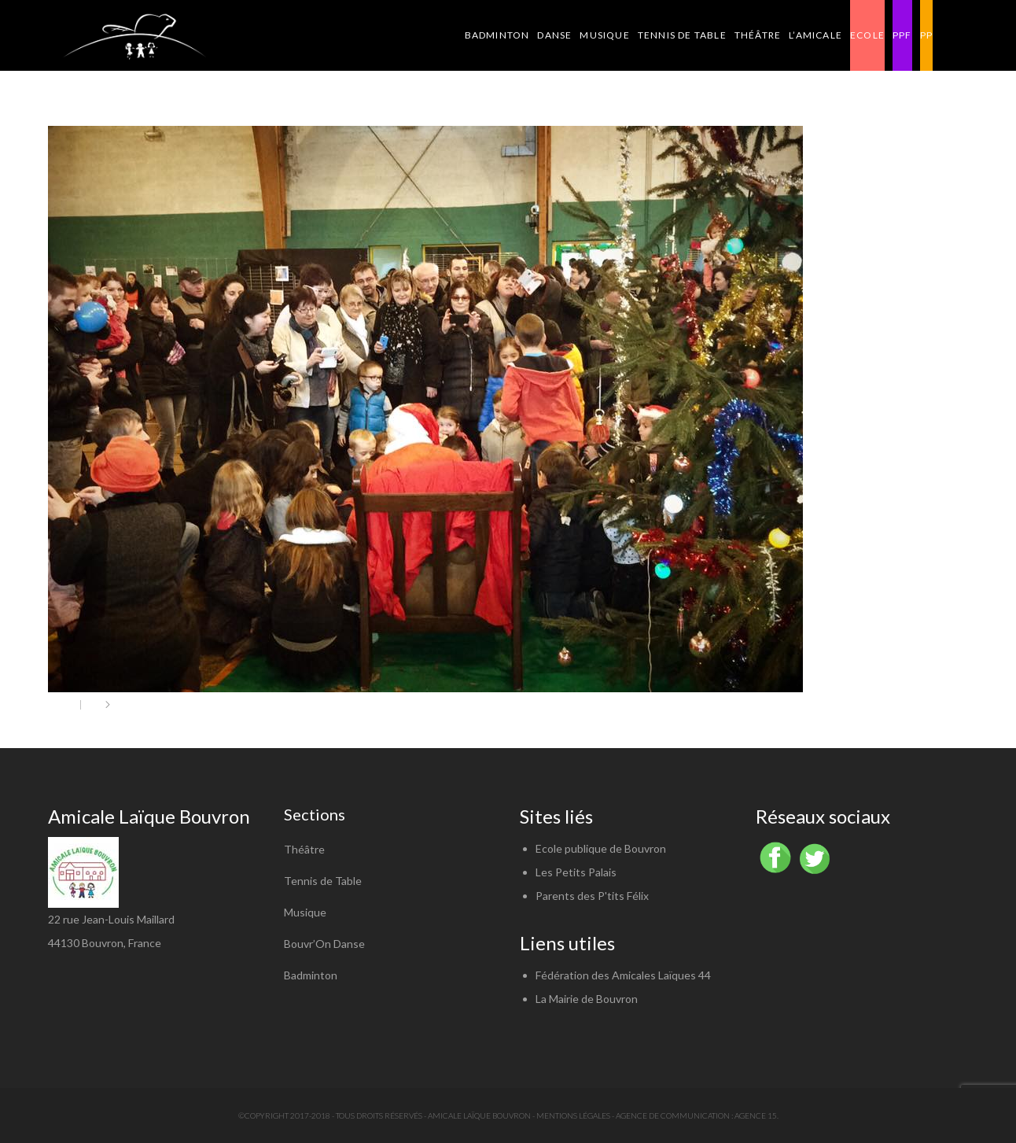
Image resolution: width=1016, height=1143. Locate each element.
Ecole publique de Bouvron (601, 848)
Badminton (310, 975)
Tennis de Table (323, 880)
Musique (305, 912)
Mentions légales (573, 1115)
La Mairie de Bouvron (587, 998)
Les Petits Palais (576, 872)
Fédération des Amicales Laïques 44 (623, 975)
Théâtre (304, 849)
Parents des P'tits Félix (592, 895)
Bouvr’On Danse (324, 943)
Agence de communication (673, 1115)
